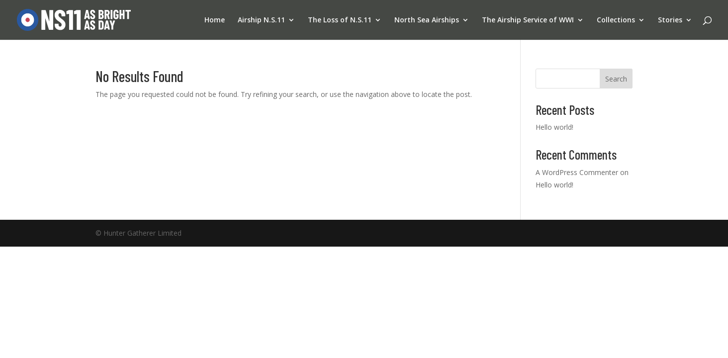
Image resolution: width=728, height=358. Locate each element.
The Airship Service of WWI (528, 20)
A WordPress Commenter (577, 172)
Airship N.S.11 (261, 20)
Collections (616, 20)
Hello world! (554, 127)
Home (214, 20)
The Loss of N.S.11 (339, 20)
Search (616, 79)
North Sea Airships (426, 20)
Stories (670, 20)
